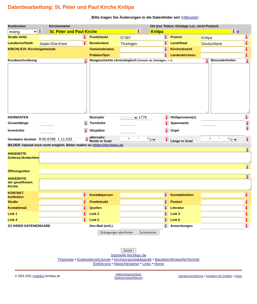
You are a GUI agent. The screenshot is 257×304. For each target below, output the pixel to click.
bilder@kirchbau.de (108, 145)
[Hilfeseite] (190, 17)
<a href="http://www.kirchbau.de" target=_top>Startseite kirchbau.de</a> (128, 265)
